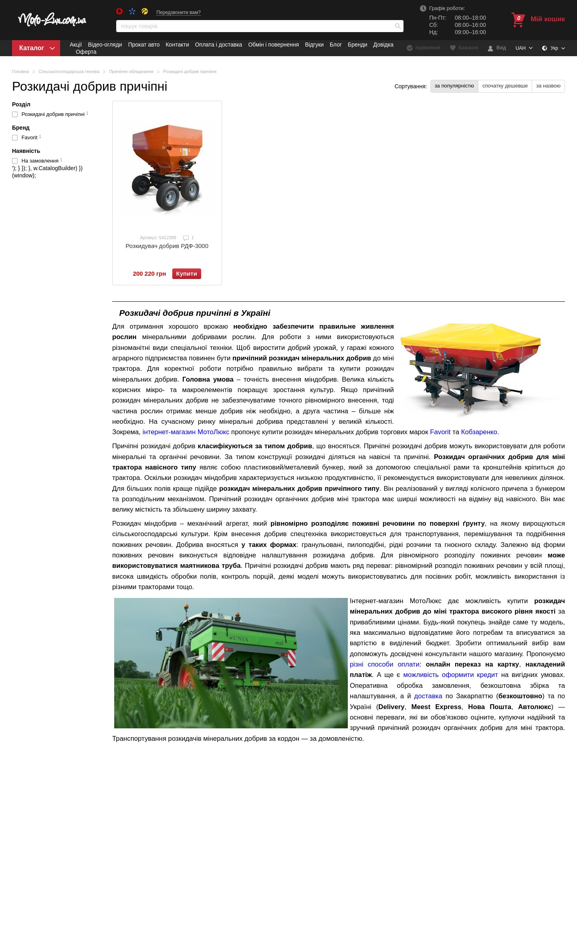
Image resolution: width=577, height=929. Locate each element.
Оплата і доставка (218, 44)
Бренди (357, 44)
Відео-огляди (105, 44)
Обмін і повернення (273, 44)
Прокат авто (144, 44)
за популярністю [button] (454, 86)
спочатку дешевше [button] (505, 86)
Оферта (86, 52)
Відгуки (314, 44)
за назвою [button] (548, 86)
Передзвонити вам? (178, 12)
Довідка (383, 44)
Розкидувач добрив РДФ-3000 (166, 245)
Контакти (177, 44)
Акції (76, 44)
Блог (336, 44)
